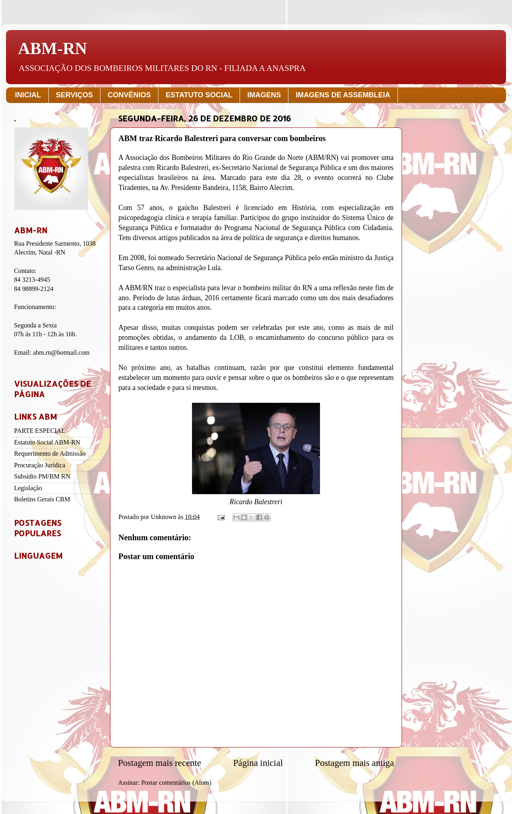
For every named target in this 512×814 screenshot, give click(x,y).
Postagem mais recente (159, 763)
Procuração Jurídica (39, 465)
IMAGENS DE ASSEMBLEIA (343, 95)
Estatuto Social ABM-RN (47, 442)
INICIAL (28, 95)
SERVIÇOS (74, 95)
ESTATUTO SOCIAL (199, 95)
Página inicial (258, 763)
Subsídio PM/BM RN (42, 476)
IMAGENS (264, 95)
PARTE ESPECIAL (39, 430)
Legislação (28, 488)
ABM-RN (52, 48)
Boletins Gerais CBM (42, 499)
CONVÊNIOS (129, 95)
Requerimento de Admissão (50, 453)
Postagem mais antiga (354, 763)
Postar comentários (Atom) (176, 782)
